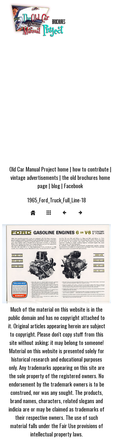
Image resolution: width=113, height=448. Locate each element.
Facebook (73, 185)
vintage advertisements (34, 177)
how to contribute (91, 169)
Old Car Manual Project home (39, 169)
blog (55, 185)
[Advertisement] (56, 103)
